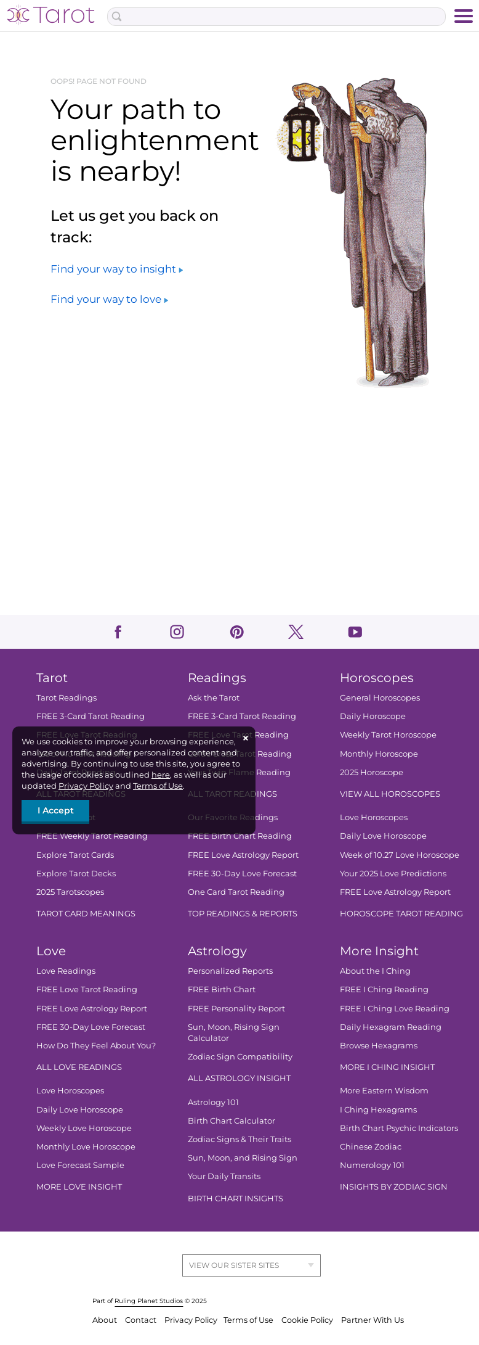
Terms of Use (158, 786)
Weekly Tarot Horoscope (388, 734)
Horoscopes (377, 677)
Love (51, 951)
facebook (118, 632)
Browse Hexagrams (378, 1045)
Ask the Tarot (214, 697)
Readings (217, 677)
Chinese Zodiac (370, 1146)
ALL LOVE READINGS (79, 1067)
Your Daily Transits (224, 1176)
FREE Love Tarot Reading (86, 989)
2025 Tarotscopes (70, 892)
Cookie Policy (308, 1320)
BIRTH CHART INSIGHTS (235, 1198)
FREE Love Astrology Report (243, 855)
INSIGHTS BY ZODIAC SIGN (394, 1186)
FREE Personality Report (236, 1008)
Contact (141, 1320)
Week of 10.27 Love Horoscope (399, 855)
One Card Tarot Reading (236, 892)
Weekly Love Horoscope (84, 1128)
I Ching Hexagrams (378, 1109)
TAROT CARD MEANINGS (85, 913)
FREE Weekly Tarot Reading (92, 836)
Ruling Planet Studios (149, 1301)
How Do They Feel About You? (96, 1045)
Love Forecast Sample (80, 1165)
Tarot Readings (66, 697)
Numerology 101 (372, 1165)
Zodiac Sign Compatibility (240, 1056)
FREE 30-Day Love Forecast (242, 873)
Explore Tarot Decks (76, 873)
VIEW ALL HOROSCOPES (390, 794)
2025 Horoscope (371, 772)
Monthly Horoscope (379, 754)
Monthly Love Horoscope (85, 1146)
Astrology (217, 951)
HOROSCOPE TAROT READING (401, 913)
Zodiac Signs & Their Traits (239, 1139)
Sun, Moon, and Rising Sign (242, 1157)
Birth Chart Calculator (231, 1120)
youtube (355, 632)
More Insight (379, 951)
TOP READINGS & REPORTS (242, 913)
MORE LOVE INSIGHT (79, 1186)
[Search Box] (276, 16)
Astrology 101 (213, 1102)
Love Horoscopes (374, 817)
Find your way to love (109, 299)
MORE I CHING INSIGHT (387, 1067)
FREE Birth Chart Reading (240, 836)
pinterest (236, 632)
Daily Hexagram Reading (390, 1027)
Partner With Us (372, 1320)
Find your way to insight (116, 269)
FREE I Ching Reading (384, 989)
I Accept (56, 810)
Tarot (52, 677)
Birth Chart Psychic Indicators (399, 1128)
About (105, 1320)
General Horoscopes (380, 697)
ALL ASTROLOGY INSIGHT (239, 1078)
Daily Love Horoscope (383, 836)
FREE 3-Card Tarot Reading (90, 716)
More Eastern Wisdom (384, 1090)
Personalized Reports (230, 971)
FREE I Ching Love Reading (394, 1008)
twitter (296, 632)
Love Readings (65, 971)
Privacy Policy (85, 786)
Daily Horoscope (373, 716)
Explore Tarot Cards (75, 855)
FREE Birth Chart (222, 989)
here (160, 774)
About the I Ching (375, 971)
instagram (177, 632)
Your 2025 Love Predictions (393, 873)
